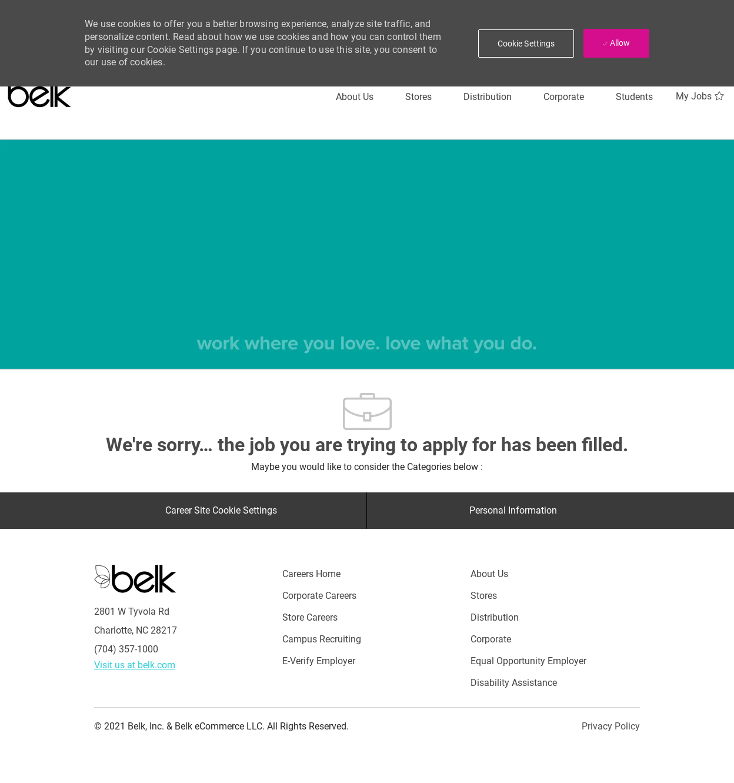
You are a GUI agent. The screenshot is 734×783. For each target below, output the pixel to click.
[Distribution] (488, 97)
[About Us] (354, 97)
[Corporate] (564, 97)
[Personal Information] (513, 510)
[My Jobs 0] (701, 96)
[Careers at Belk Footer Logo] (135, 578)
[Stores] (418, 97)
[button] (526, 43)
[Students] (634, 97)
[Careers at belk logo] (39, 91)
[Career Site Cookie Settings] (221, 510)
